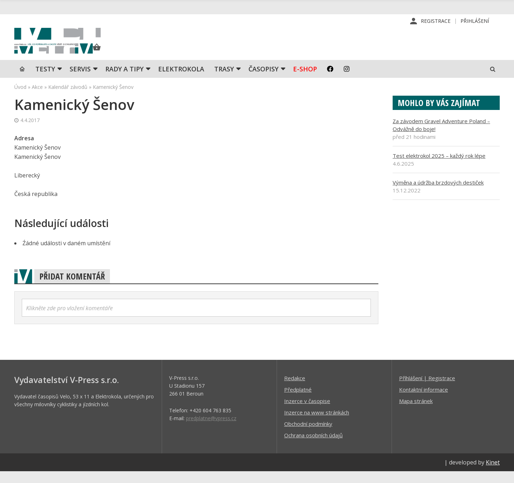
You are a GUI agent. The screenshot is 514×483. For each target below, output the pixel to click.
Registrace (435, 21)
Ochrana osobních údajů (313, 446)
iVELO (75, 47)
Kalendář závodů (67, 98)
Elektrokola (181, 80)
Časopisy (263, 80)
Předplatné (298, 400)
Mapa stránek (416, 412)
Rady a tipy (124, 80)
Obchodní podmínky (308, 435)
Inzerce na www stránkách (316, 423)
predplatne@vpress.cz (211, 429)
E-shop (305, 80)
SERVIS (80, 80)
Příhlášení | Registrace (427, 389)
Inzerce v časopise (307, 412)
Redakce (294, 389)
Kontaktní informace (423, 400)
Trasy (224, 80)
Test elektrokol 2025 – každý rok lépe (439, 167)
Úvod (20, 98)
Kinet (493, 474)
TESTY (45, 80)
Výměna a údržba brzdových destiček (438, 193)
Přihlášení (474, 21)
